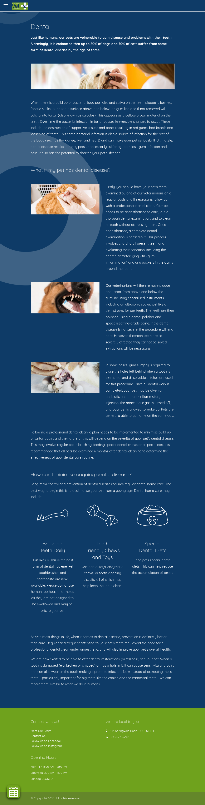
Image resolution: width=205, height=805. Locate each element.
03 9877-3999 (119, 737)
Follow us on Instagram (46, 746)
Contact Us (38, 736)
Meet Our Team (41, 731)
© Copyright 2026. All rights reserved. (56, 798)
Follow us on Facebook (46, 741)
